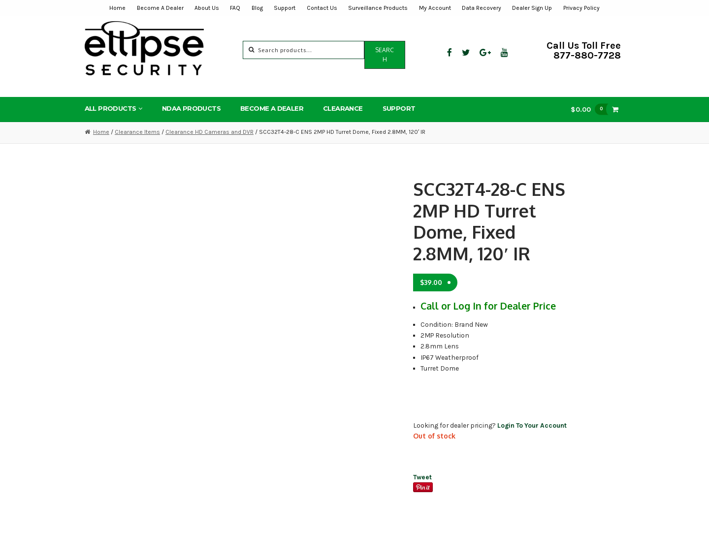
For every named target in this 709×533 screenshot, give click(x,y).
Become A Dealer (160, 7)
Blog (257, 7)
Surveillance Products (378, 7)
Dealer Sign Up (532, 7)
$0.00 (592, 109)
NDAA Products (191, 108)
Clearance (343, 108)
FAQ (235, 7)
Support (284, 7)
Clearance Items (137, 131)
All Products (110, 108)
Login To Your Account (532, 425)
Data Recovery (481, 7)
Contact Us (322, 7)
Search (384, 54)
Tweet (422, 477)
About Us (206, 7)
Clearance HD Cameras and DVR (209, 131)
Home (117, 7)
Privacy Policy (581, 7)
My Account (435, 7)
